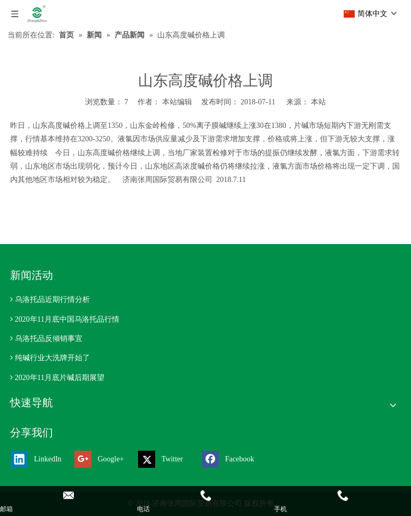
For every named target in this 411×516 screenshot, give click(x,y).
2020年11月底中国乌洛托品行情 (67, 319)
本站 (318, 102)
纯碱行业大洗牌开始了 (52, 358)
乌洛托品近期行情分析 (52, 299)
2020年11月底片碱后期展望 (59, 378)
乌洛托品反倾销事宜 (48, 339)
